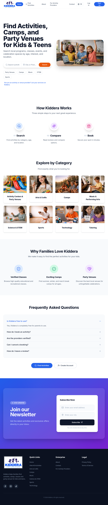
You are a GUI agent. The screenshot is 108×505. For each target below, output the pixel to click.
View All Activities (35, 465)
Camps (21, 72)
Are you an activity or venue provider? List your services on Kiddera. (25, 84)
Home (19, 4)
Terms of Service (87, 465)
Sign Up (99, 4)
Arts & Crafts (34, 469)
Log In (88, 4)
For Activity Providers (54, 4)
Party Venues (9, 72)
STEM (39, 72)
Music (30, 72)
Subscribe (77, 422)
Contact (72, 4)
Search (44, 65)
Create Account (65, 365)
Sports (7, 77)
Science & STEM (35, 479)
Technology (33, 486)
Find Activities (30, 4)
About (44, 4)
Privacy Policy (86, 462)
